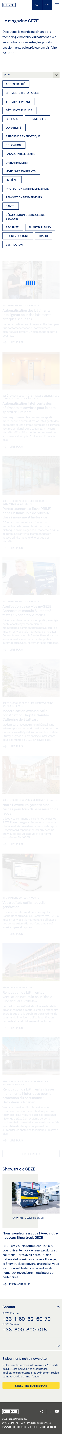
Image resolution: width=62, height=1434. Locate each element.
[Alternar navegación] (57, 5)
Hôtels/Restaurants (21, 171)
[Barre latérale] (47, 5)
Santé (10, 206)
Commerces (36, 119)
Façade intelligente (20, 153)
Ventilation (14, 244)
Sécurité (12, 227)
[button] (41, 1412)
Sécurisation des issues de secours (25, 216)
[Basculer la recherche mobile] (37, 5)
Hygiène (11, 179)
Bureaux (12, 119)
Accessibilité (15, 84)
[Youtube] (57, 1411)
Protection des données (39, 1422)
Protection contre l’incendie (27, 188)
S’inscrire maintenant (31, 1385)
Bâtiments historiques (22, 92)
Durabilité (13, 127)
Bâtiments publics (19, 110)
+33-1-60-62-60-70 (26, 1319)
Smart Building (40, 227)
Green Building (17, 162)
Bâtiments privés (18, 101)
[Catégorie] (31, 76)
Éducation (13, 145)
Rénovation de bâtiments (24, 197)
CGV (23, 1422)
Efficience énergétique (23, 136)
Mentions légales (48, 1426)
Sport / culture (17, 235)
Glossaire (32, 1426)
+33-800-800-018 (24, 1329)
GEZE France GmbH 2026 (14, 1419)
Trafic (43, 235)
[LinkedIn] (51, 1411)
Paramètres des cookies (14, 1426)
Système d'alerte (10, 1422)
